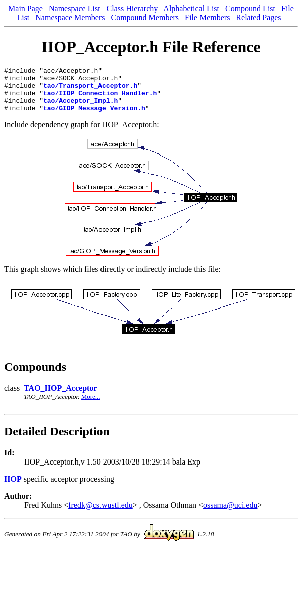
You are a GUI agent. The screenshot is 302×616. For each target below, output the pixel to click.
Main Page (25, 8)
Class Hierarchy (132, 8)
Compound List (250, 8)
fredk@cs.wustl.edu (100, 514)
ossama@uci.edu (230, 514)
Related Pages (258, 17)
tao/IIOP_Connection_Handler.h (100, 98)
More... (90, 405)
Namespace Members (70, 17)
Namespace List (74, 8)
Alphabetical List (191, 8)
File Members (207, 17)
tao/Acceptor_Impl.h (80, 107)
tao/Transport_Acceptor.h (90, 89)
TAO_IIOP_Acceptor (60, 397)
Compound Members (145, 17)
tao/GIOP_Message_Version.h (94, 116)
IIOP (13, 488)
